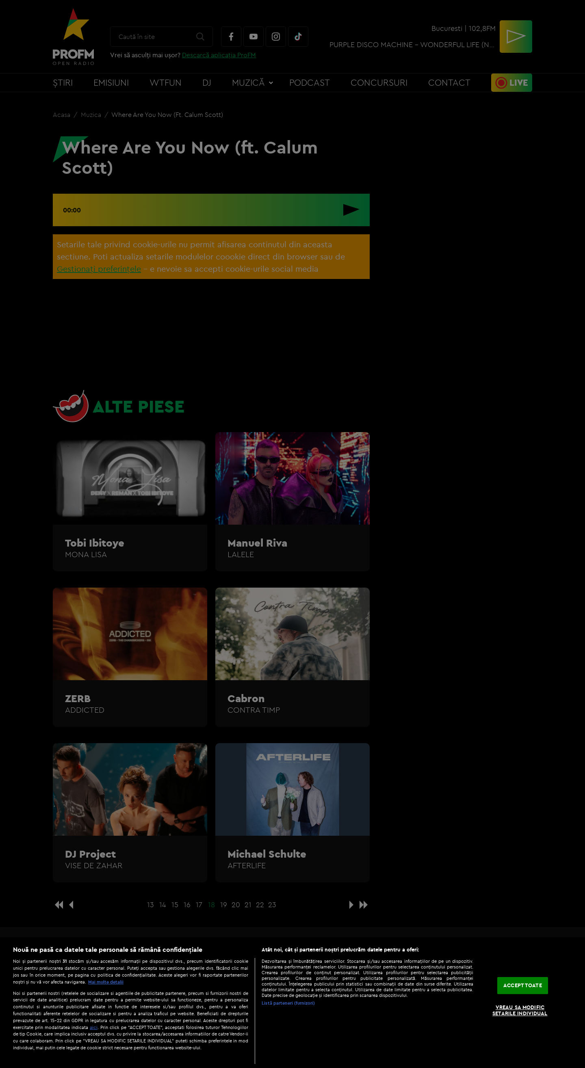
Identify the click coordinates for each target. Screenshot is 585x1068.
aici (94, 1027)
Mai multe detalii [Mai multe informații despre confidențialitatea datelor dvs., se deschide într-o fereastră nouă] (106, 982)
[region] (292, 1002)
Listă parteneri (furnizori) (288, 1003)
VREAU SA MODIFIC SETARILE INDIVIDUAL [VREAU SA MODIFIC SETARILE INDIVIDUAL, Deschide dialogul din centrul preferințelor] (519, 1010)
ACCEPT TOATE (522, 985)
